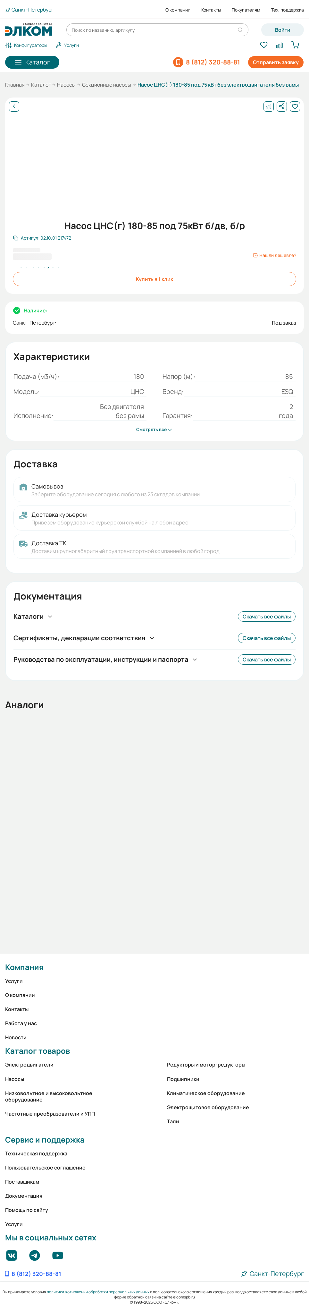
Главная (15, 84)
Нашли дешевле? (274, 255)
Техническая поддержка (36, 1153)
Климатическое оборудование (206, 1093)
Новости (16, 1037)
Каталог (41, 84)
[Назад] (14, 106)
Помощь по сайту (26, 1210)
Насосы (66, 84)
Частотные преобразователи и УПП (50, 1113)
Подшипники (183, 1079)
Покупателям (246, 10)
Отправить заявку (276, 62)
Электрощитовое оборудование (208, 1107)
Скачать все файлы (267, 616)
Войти (282, 29)
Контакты (211, 10)
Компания (24, 967)
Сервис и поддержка (45, 1139)
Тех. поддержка (287, 10)
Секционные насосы (106, 84)
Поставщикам (22, 1181)
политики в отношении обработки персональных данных (98, 1292)
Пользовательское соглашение (45, 1167)
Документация (23, 1196)
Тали (173, 1121)
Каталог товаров (37, 1050)
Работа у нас (21, 1023)
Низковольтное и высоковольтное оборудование (48, 1096)
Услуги (14, 981)
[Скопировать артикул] (42, 238)
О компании (177, 10)
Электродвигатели (29, 1064)
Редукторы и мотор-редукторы (206, 1064)
